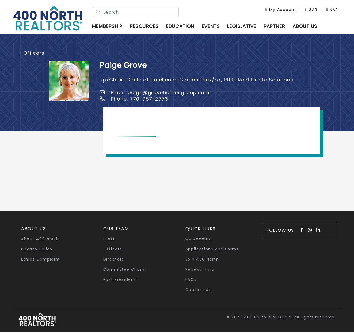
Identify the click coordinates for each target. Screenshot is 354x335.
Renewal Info (200, 272)
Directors (113, 262)
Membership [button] (111, 28)
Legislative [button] (245, 28)
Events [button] (215, 28)
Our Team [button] (116, 232)
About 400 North (40, 242)
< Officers (31, 56)
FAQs (191, 282)
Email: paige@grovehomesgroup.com (155, 95)
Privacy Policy (37, 252)
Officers (112, 252)
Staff (109, 242)
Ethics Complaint (40, 262)
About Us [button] (33, 232)
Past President (119, 282)
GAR (303, 11)
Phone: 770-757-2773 (134, 102)
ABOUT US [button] (308, 28)
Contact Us (198, 292)
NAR (324, 11)
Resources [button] (148, 28)
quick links (200, 232)
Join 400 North (202, 262)
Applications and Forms (212, 252)
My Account (272, 11)
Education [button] (184, 28)
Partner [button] (278, 28)
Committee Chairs (124, 272)
